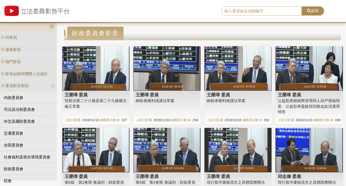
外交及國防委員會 (19, 121)
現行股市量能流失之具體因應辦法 (236, 182)
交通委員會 (13, 133)
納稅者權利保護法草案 (155, 100)
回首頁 (9, 37)
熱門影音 (11, 61)
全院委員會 (13, 145)
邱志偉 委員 (289, 176)
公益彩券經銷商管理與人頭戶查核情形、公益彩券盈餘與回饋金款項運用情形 (309, 106)
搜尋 (313, 11)
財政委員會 (13, 169)
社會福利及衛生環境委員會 (27, 157)
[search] (261, 11)
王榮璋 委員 (76, 94)
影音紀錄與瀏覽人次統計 (24, 74)
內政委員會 (13, 97)
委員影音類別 (15, 85)
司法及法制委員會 (19, 109)
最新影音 (11, 49)
